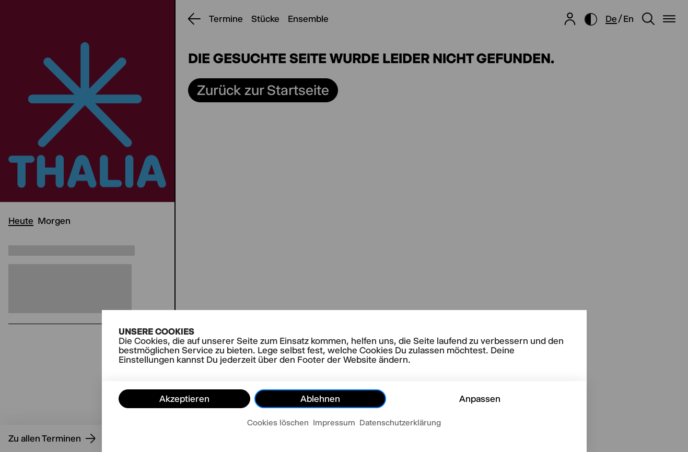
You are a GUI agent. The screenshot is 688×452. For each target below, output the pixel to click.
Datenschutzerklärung (400, 422)
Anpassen (479, 399)
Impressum (334, 422)
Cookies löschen (278, 422)
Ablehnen (320, 399)
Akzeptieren (184, 399)
